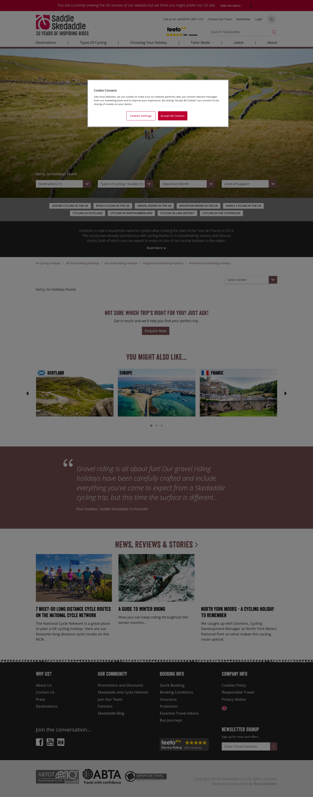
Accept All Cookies (173, 115)
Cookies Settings (141, 115)
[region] (158, 103)
